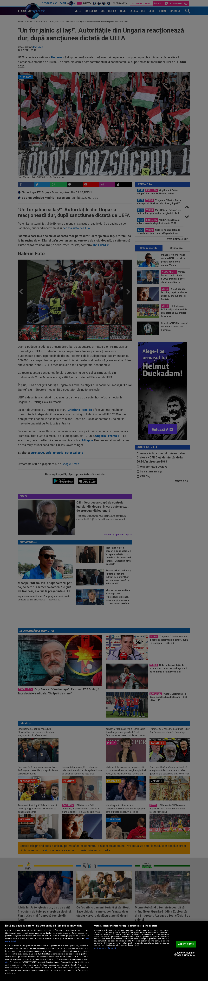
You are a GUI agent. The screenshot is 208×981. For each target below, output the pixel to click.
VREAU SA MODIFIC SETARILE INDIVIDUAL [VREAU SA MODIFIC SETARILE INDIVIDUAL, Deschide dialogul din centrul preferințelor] (185, 954)
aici (6, 962)
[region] (104, 951)
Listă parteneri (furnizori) (105, 948)
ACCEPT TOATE (186, 944)
